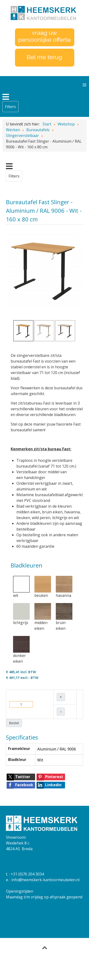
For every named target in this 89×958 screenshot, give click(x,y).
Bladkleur (17, 759)
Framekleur (19, 748)
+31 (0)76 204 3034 (27, 874)
